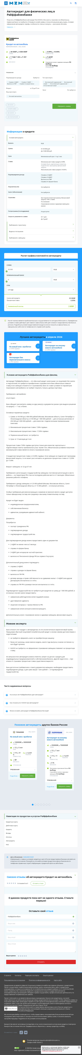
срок (8, 285)
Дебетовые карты (12, 826)
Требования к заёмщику (17, 238)
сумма (9, 265)
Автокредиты (10, 841)
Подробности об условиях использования (32, 1019)
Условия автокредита (16, 138)
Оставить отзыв (38, 883)
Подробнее (14, 776)
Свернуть (11, 27)
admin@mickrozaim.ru (52, 1040)
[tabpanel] (22, 764)
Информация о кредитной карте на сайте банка (47, 863)
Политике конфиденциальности (52, 1051)
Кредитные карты (12, 822)
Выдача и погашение (16, 231)
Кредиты (9, 829)
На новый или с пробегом (21, 737)
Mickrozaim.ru (62, 321)
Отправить (41, 962)
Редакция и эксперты (32, 975)
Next (79, 766)
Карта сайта (58, 980)
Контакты (18, 975)
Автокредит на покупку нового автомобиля (57, 739)
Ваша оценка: (11, 956)
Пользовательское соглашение (14, 980)
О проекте (7, 975)
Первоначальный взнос (15, 275)
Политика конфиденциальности (39, 980)
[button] (41, 72)
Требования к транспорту (17, 225)
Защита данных (48, 975)
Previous (2, 766)
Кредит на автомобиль (17, 44)
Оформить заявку (64, 106)
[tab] (41, 138)
